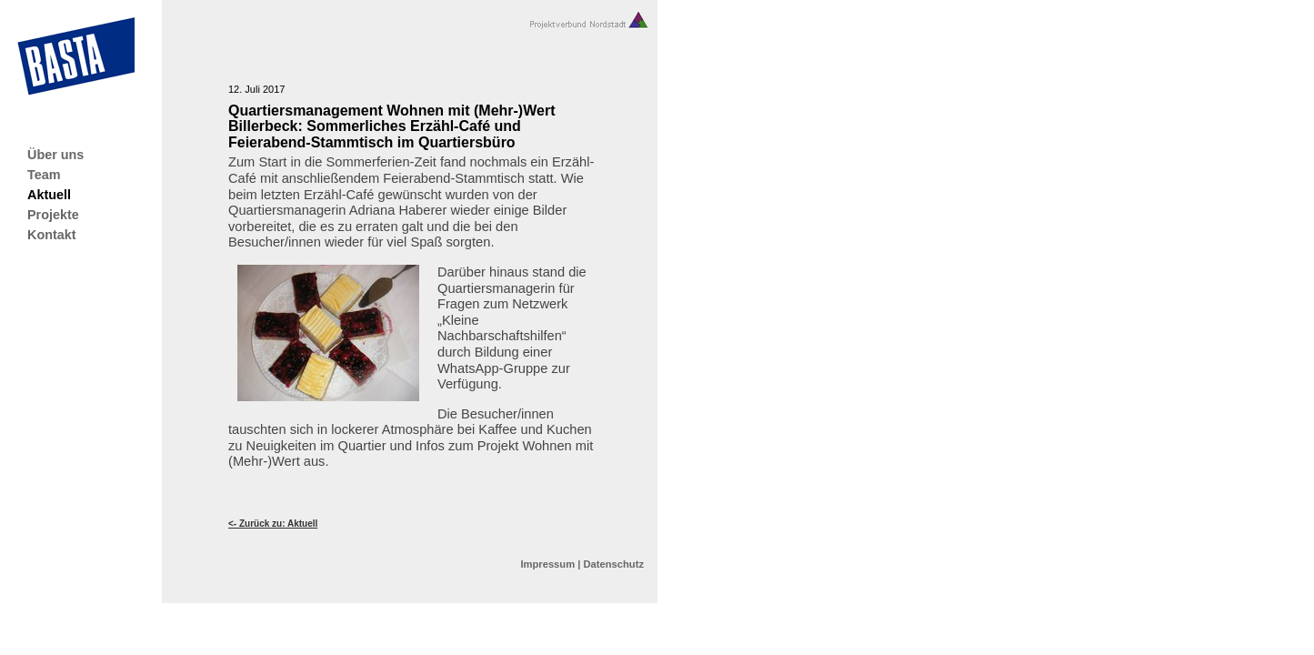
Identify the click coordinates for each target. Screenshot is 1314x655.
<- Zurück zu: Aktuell (272, 524)
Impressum (547, 564)
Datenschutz (613, 564)
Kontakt (51, 234)
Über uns (55, 154)
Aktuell (49, 194)
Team (44, 174)
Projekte (53, 214)
